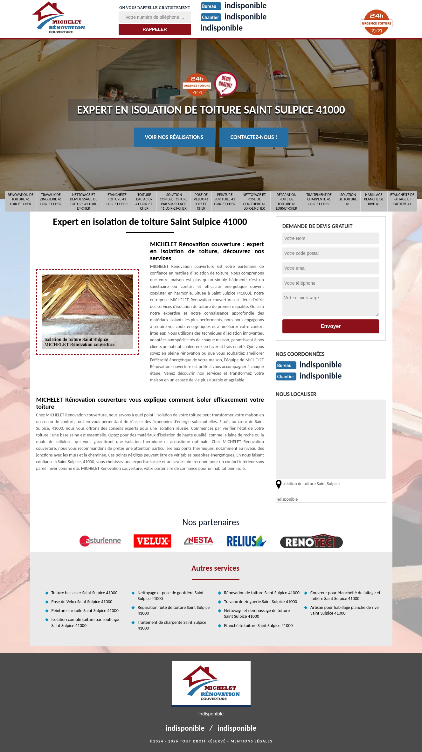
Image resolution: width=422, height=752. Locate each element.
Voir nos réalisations (174, 137)
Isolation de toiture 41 (347, 199)
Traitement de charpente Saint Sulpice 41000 (172, 625)
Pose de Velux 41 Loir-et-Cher (201, 201)
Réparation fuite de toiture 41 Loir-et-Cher (286, 201)
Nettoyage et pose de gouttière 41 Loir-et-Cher (254, 201)
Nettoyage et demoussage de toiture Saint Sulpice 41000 (257, 613)
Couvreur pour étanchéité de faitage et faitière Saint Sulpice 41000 (345, 595)
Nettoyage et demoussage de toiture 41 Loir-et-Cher (83, 201)
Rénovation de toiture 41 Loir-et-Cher (21, 199)
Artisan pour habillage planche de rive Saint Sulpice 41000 (344, 610)
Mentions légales (252, 741)
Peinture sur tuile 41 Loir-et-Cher (225, 199)
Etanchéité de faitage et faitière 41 (402, 199)
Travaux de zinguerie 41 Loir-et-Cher (51, 199)
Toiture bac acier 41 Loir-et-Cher (144, 201)
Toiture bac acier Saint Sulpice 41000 (85, 592)
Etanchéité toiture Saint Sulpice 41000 (258, 625)
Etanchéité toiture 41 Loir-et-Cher (117, 199)
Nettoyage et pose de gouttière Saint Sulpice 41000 (171, 595)
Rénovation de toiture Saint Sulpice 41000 (262, 592)
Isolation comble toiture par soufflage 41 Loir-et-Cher (174, 201)
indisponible (222, 28)
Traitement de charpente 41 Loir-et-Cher (319, 199)
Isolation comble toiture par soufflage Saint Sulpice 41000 (85, 622)
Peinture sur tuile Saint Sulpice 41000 (85, 610)
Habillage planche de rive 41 (374, 199)
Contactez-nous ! (254, 137)
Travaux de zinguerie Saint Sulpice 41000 (260, 601)
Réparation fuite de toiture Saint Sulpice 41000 (174, 610)
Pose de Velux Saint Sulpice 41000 (82, 601)
